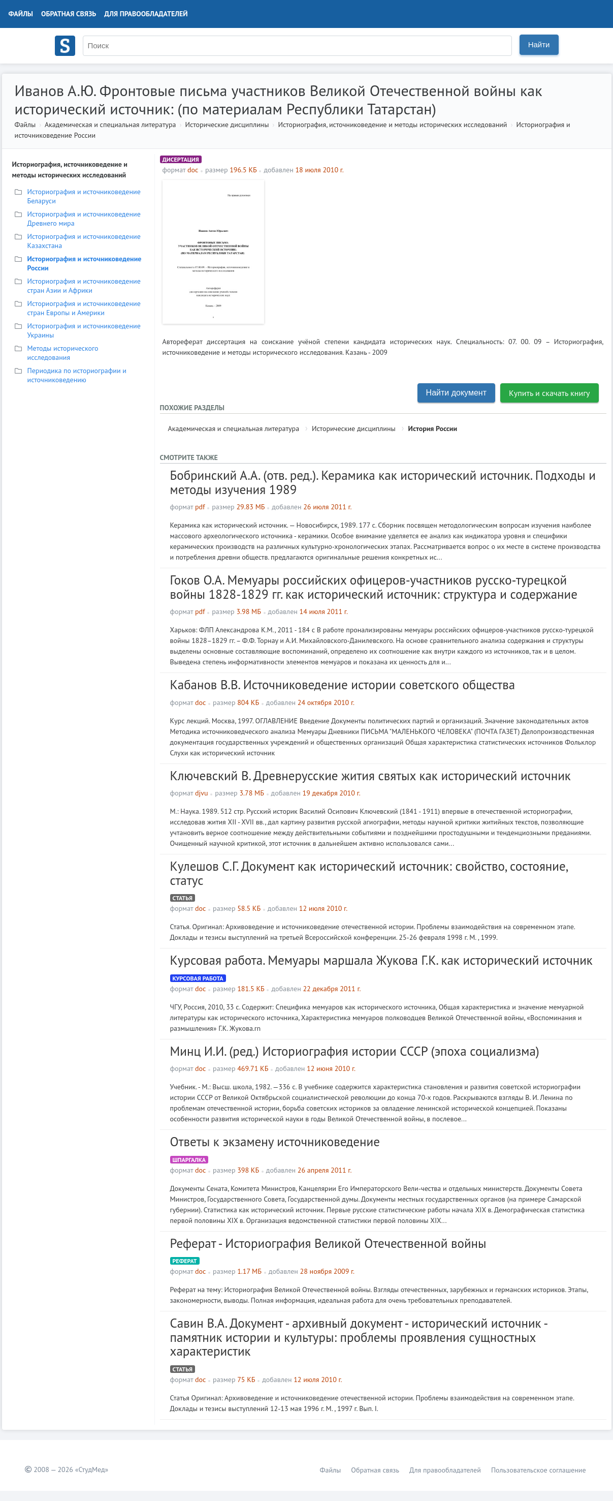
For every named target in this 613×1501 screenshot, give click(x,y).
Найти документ (456, 392)
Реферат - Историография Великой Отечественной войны (328, 1243)
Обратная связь (68, 13)
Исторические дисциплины (227, 124)
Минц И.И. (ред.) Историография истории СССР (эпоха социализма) (354, 1051)
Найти (539, 44)
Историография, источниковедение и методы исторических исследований (392, 124)
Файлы (21, 13)
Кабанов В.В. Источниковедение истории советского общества (342, 685)
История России (433, 428)
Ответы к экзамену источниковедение (275, 1142)
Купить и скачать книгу (549, 393)
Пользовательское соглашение (538, 1470)
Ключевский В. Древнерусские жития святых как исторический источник (370, 776)
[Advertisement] (436, 251)
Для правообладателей (145, 13)
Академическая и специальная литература (110, 124)
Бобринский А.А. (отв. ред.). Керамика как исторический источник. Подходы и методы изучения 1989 (383, 482)
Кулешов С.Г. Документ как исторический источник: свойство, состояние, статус (369, 873)
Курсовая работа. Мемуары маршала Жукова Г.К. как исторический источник (381, 960)
